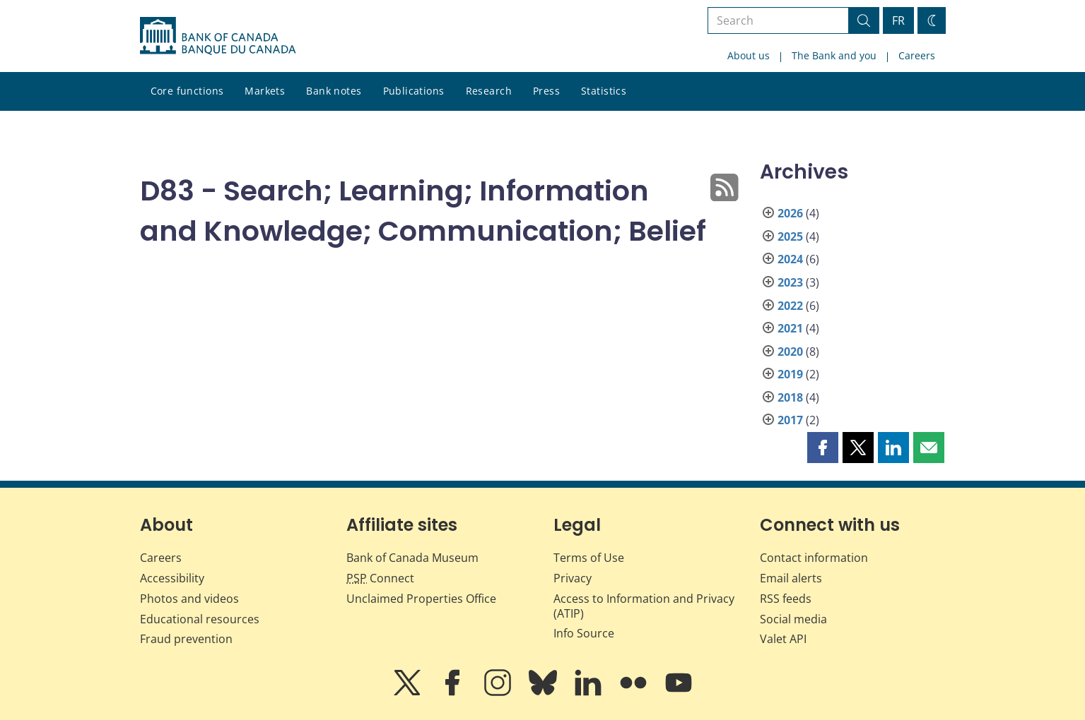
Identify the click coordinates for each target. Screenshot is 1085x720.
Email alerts (791, 578)
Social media (793, 619)
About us (748, 55)
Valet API (783, 639)
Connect (380, 578)
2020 (790, 351)
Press (546, 90)
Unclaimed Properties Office (421, 598)
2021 (790, 328)
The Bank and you (834, 55)
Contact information (814, 557)
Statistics (603, 90)
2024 (790, 259)
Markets (265, 90)
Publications (414, 90)
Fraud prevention (186, 639)
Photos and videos (189, 598)
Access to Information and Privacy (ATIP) (643, 606)
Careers (916, 55)
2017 (790, 420)
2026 (790, 213)
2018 (790, 397)
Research (489, 90)
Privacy (572, 578)
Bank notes (333, 90)
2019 (790, 374)
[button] (822, 447)
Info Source (583, 633)
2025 (790, 236)
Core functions (187, 90)
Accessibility (172, 578)
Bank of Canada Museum (412, 557)
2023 (790, 282)
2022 (790, 305)
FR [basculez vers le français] (898, 20)
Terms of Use (588, 557)
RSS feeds (785, 598)
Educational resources (199, 619)
